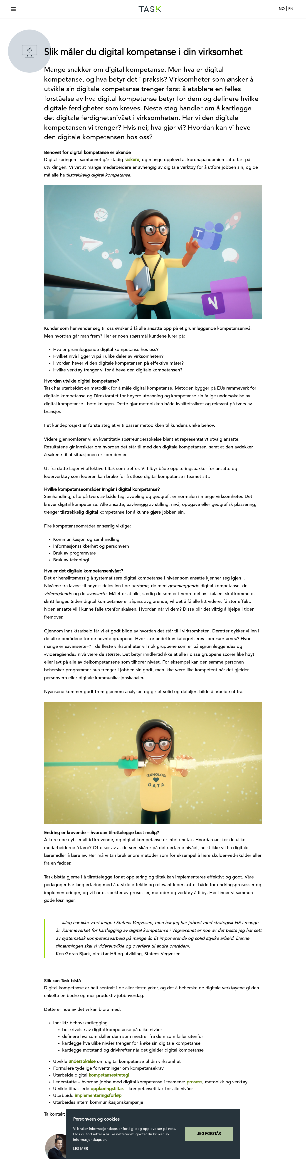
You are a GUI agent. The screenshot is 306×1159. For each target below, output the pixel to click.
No (282, 9)
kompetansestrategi (109, 1075)
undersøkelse (82, 1062)
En (290, 9)
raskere (131, 160)
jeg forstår (209, 1134)
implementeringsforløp (98, 1096)
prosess (194, 1082)
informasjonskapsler (89, 1140)
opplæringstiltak (107, 1089)
